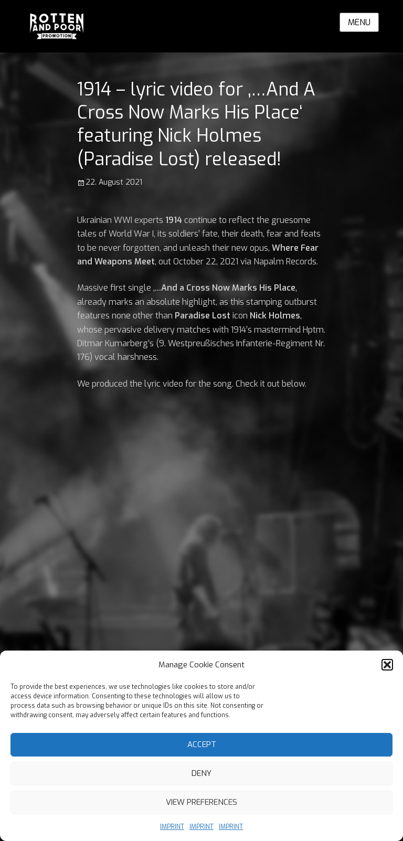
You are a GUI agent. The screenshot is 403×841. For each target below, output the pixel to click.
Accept (201, 744)
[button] (387, 664)
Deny (201, 773)
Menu (359, 22)
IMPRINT (172, 827)
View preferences (201, 802)
